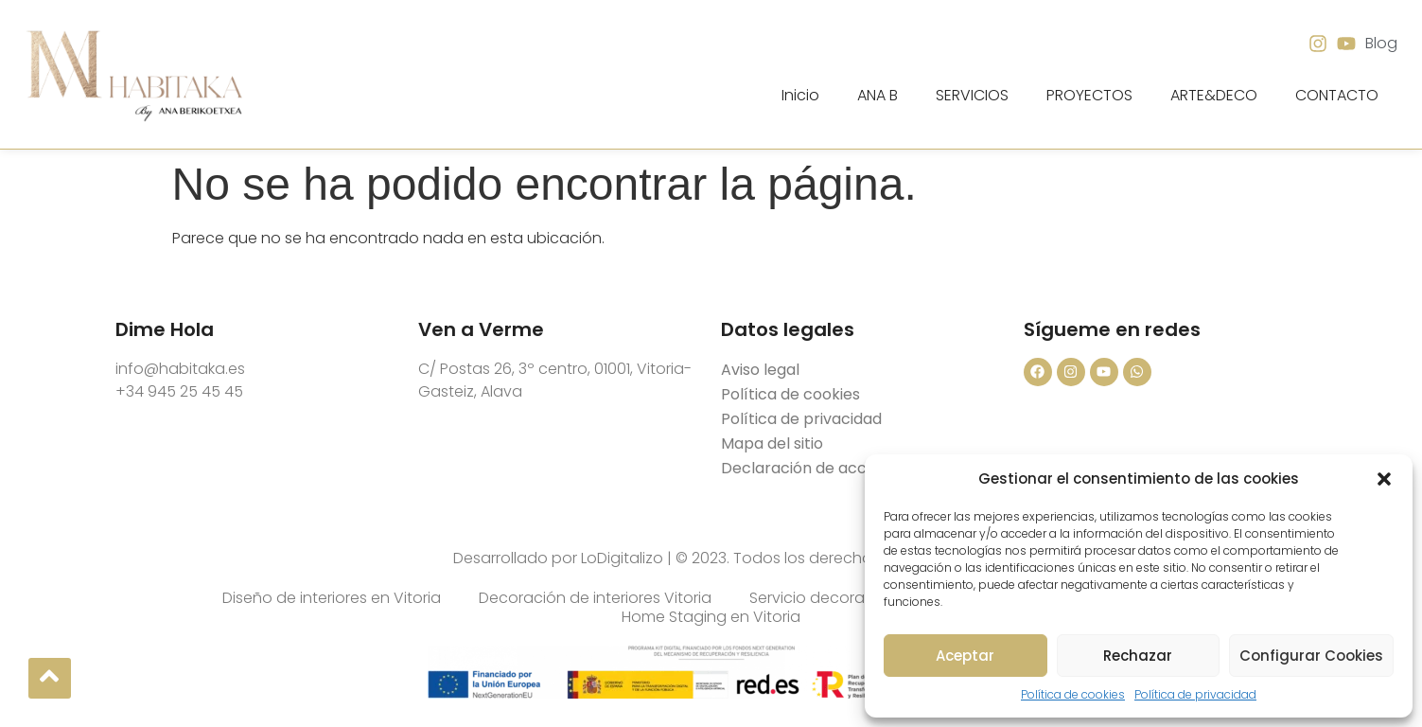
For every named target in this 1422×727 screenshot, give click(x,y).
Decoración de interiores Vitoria (595, 598)
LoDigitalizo (622, 558)
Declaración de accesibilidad (828, 468)
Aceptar (965, 655)
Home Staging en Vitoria (711, 617)
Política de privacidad (1195, 694)
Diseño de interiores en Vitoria (331, 598)
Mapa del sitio (772, 443)
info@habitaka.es (180, 369)
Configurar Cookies (1311, 655)
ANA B (877, 95)
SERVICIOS (972, 95)
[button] (1384, 479)
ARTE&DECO (1213, 95)
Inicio (800, 95)
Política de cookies (1073, 694)
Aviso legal (760, 370)
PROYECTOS (1089, 95)
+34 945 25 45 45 (179, 391)
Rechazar (1137, 655)
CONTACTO (1336, 95)
